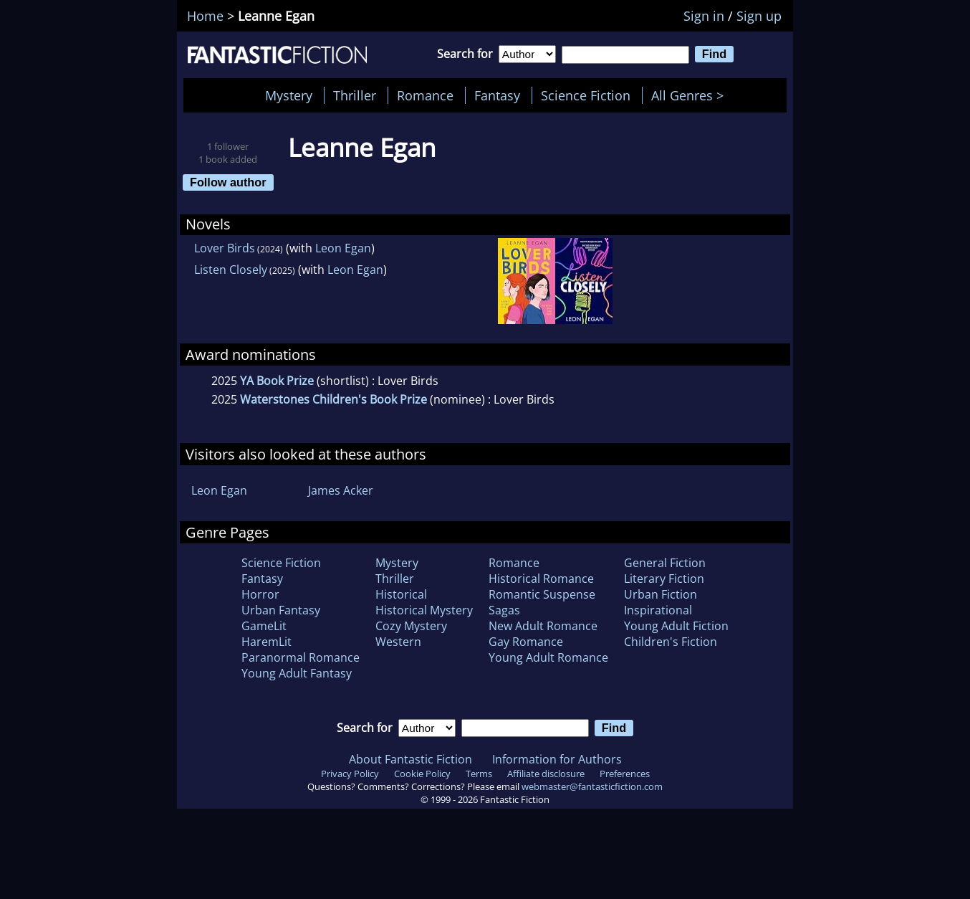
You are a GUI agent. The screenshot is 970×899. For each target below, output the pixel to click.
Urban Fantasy (280, 610)
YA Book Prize (277, 381)
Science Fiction (585, 95)
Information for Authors (557, 759)
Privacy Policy (350, 773)
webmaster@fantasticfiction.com (592, 786)
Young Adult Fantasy (296, 673)
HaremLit (266, 642)
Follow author (228, 182)
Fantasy (497, 95)
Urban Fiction (660, 594)
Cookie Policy (422, 773)
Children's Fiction (670, 642)
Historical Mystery (424, 610)
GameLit (264, 626)
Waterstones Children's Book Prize (333, 399)
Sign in (703, 15)
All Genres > (691, 95)
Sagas (504, 610)
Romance (425, 95)
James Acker (340, 490)
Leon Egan (343, 248)
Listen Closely (230, 269)
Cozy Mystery (411, 626)
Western (398, 642)
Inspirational (658, 610)
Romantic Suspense (542, 594)
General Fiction (665, 563)
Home (205, 15)
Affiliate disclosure (546, 773)
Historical (401, 594)
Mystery (288, 95)
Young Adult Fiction (676, 626)
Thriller (354, 95)
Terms (479, 773)
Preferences (625, 773)
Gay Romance (526, 642)
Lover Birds (224, 248)
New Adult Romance (543, 626)
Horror (260, 594)
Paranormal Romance (300, 657)
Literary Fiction (664, 578)
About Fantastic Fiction (410, 759)
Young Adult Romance (548, 657)
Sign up (759, 15)
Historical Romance (541, 578)
